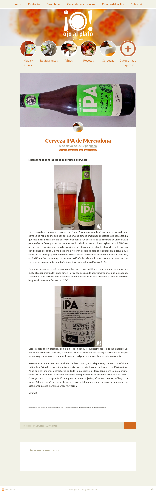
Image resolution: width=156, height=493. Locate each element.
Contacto (34, 4)
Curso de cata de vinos (81, 4)
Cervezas (39, 425)
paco (93, 146)
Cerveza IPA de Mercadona (78, 140)
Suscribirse (53, 4)
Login (151, 489)
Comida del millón (113, 4)
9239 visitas (51, 425)
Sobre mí (136, 4)
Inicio (17, 4)
